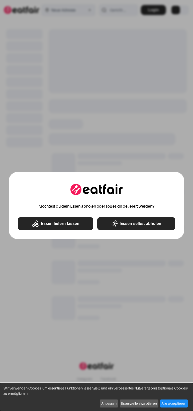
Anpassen (109, 403)
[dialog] (96, 397)
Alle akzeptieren (173, 403)
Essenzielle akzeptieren (139, 403)
